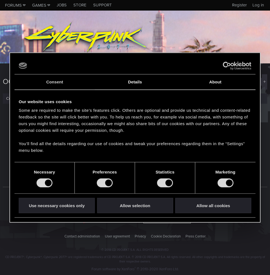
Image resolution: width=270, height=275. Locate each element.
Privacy (140, 236)
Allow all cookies (213, 205)
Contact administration (82, 236)
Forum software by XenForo (135, 269)
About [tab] (215, 81)
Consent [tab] (54, 81)
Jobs (62, 5)
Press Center (195, 236)
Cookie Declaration (166, 236)
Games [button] (39, 5)
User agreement (117, 236)
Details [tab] (135, 81)
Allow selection (135, 205)
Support (102, 5)
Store (79, 5)
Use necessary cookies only (57, 205)
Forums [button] (13, 5)
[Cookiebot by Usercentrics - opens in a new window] (226, 65)
